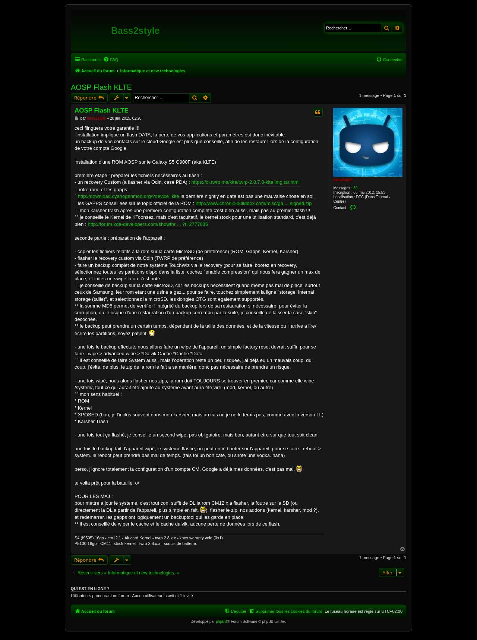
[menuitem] (110, 59)
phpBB (221, 621)
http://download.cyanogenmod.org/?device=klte (128, 196)
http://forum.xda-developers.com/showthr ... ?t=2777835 (148, 224)
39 (355, 188)
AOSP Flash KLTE (101, 87)
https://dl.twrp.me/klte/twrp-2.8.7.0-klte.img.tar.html (246, 182)
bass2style (342, 180)
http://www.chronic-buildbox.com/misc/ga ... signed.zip (254, 203)
